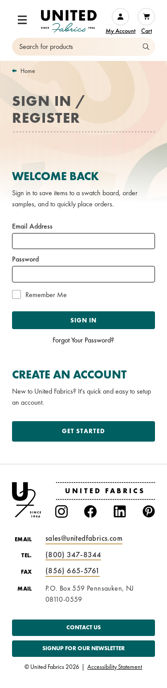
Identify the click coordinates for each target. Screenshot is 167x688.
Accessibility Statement (114, 667)
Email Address (32, 226)
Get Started (83, 431)
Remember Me (46, 295)
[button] (22, 20)
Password (25, 259)
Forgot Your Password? (83, 340)
